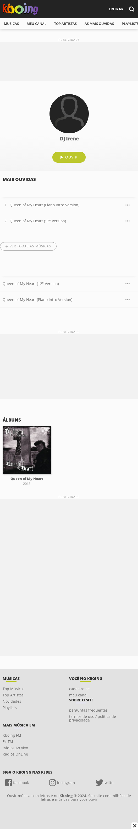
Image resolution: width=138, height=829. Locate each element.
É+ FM (8, 741)
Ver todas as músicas (30, 246)
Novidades (12, 701)
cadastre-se (79, 688)
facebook (21, 782)
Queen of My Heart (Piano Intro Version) (44, 204)
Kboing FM (12, 735)
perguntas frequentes (88, 710)
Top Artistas (13, 694)
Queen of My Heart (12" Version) (38, 220)
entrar (116, 9)
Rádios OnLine (15, 754)
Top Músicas (14, 688)
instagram (66, 782)
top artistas (65, 23)
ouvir (71, 157)
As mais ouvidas (99, 23)
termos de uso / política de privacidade (92, 718)
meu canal (36, 23)
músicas (11, 23)
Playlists (10, 707)
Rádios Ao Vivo (15, 747)
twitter (109, 782)
